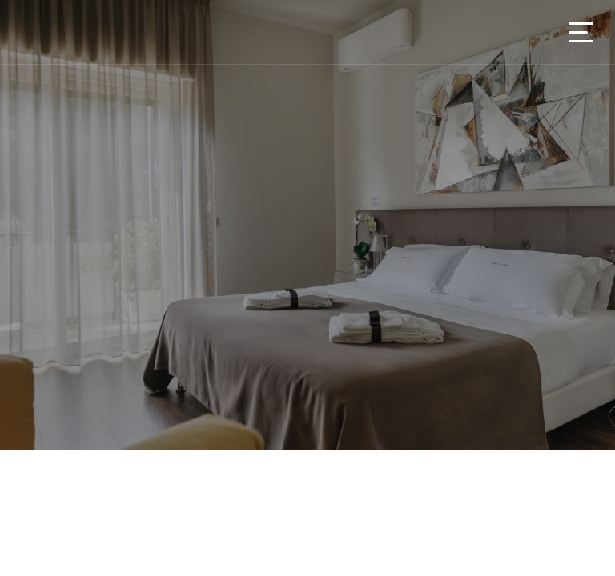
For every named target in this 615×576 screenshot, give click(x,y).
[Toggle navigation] (581, 32)
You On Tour (114, 32)
